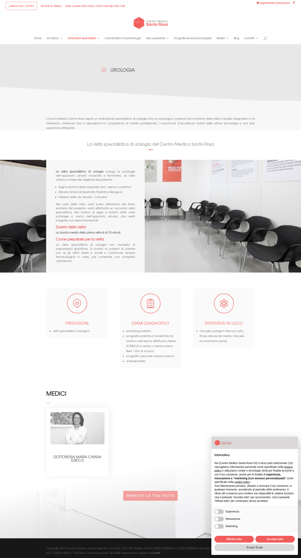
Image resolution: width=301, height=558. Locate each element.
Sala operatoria (155, 38)
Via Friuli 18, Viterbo (51, 6)
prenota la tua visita (150, 496)
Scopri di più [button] (255, 547)
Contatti (249, 38)
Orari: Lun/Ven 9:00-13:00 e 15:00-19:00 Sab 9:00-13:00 (95, 6)
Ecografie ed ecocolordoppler (193, 38)
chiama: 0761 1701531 (21, 6)
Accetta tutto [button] (275, 539)
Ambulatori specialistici (82, 38)
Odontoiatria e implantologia (123, 38)
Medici (221, 38)
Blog (236, 38)
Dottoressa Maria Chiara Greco (77, 458)
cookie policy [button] (242, 481)
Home (37, 38)
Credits (155, 553)
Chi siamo (52, 38)
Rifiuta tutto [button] (234, 539)
